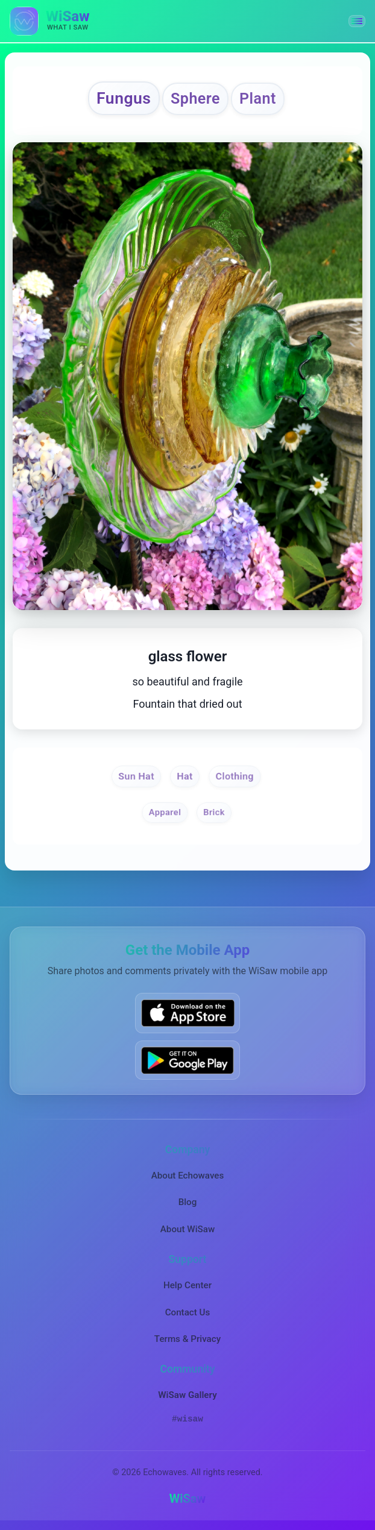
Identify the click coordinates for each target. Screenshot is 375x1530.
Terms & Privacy (187, 1338)
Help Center (187, 1285)
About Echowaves (187, 1175)
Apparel (164, 812)
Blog (187, 1202)
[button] (356, 21)
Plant (257, 98)
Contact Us (187, 1312)
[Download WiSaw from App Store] (187, 1013)
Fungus (123, 98)
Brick (214, 812)
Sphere (195, 98)
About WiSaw (187, 1229)
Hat (185, 776)
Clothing (235, 776)
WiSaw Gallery (187, 1395)
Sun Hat (136, 776)
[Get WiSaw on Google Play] (187, 1060)
